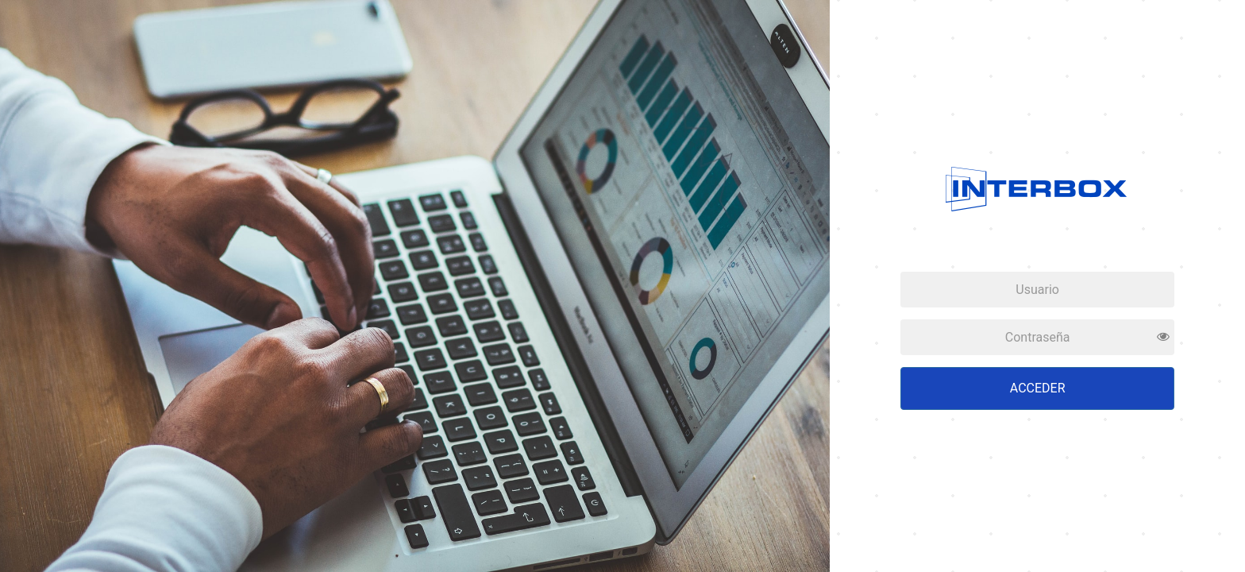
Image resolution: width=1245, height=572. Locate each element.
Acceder (1038, 388)
